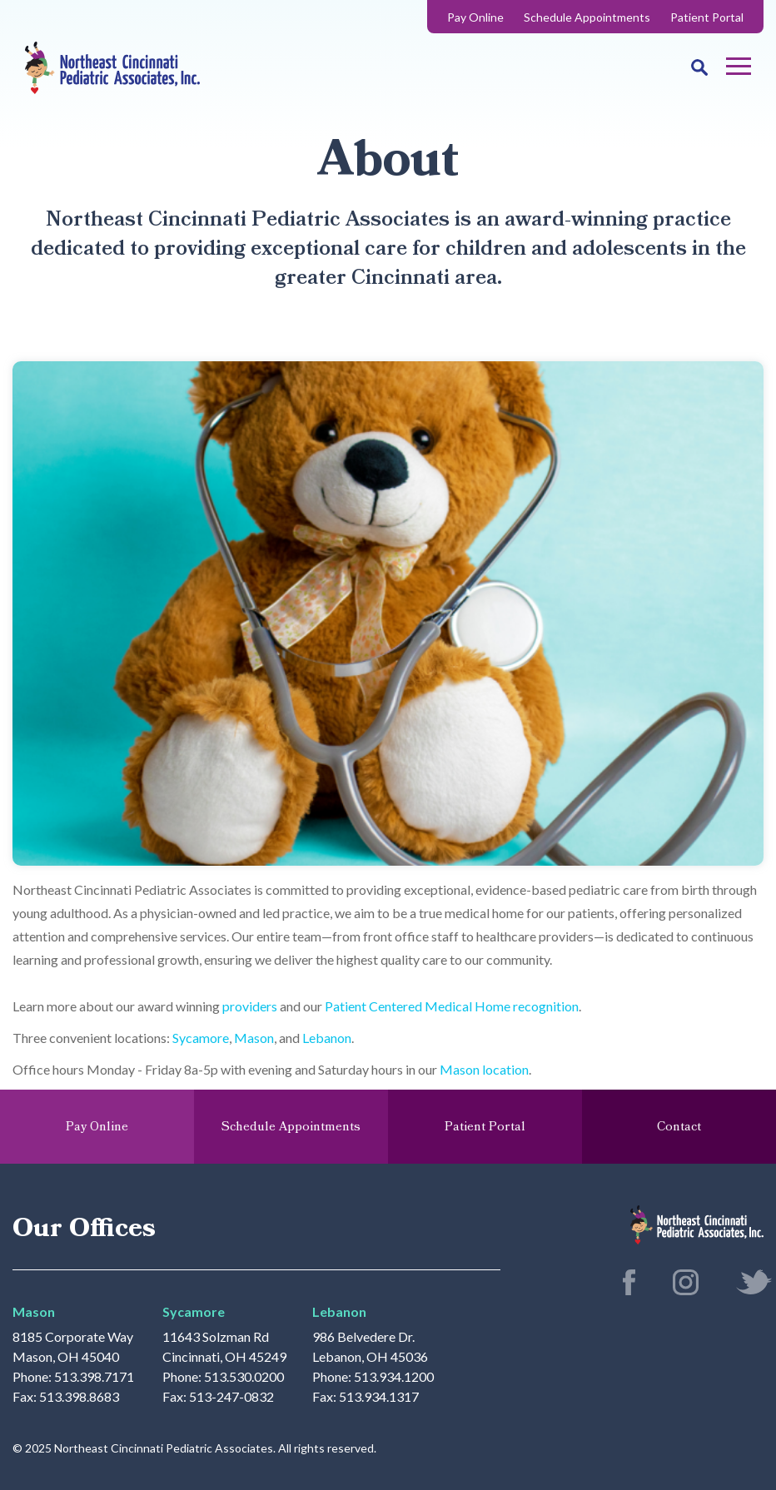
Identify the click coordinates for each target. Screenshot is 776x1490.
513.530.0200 (244, 1377)
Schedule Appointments (587, 17)
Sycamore (200, 1037)
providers (249, 1006)
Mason (254, 1037)
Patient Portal (707, 17)
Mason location (484, 1069)
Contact (679, 1126)
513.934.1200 (394, 1377)
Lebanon (326, 1037)
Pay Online (475, 17)
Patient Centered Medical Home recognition (452, 1006)
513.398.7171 (94, 1377)
